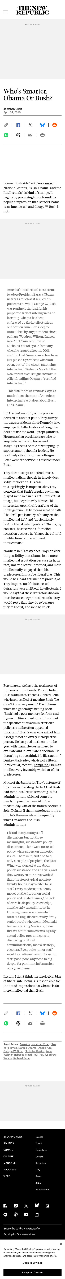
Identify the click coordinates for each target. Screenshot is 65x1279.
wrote (7, 708)
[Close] (61, 1244)
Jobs (38, 1182)
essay (49, 183)
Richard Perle (21, 1058)
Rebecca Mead (23, 1055)
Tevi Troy (38, 1055)
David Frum (45, 1048)
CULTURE (8, 1156)
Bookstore (41, 1150)
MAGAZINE (9, 1163)
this (15, 819)
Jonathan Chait (12, 109)
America (25, 1044)
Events (39, 1136)
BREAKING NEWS (13, 1136)
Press (39, 1176)
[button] (7, 125)
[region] (32, 1259)
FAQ (38, 1169)
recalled (23, 699)
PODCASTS (9, 1169)
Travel (39, 1143)
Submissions (42, 1189)
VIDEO (6, 1176)
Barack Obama (27, 1048)
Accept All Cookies (32, 1272)
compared (41, 765)
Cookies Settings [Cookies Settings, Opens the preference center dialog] (32, 1262)
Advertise (41, 1163)
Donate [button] (39, 1156)
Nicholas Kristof (34, 1051)
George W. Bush (13, 1051)
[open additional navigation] (5, 7)
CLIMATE (8, 1149)
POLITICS (8, 1143)
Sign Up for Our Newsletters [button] (19, 1234)
